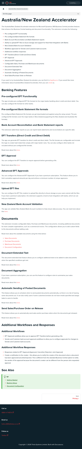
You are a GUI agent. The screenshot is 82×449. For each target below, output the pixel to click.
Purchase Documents (12, 241)
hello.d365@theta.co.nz (11, 424)
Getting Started (12, 380)
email (50, 83)
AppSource (54, 80)
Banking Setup (12, 383)
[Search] (73, 3)
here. (18, 150)
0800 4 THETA (8, 413)
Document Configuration (13, 247)
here (6, 211)
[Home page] (3, 9)
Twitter (5, 435)
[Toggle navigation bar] (3, 2)
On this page (7, 14)
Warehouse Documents (13, 244)
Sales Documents (11, 238)
